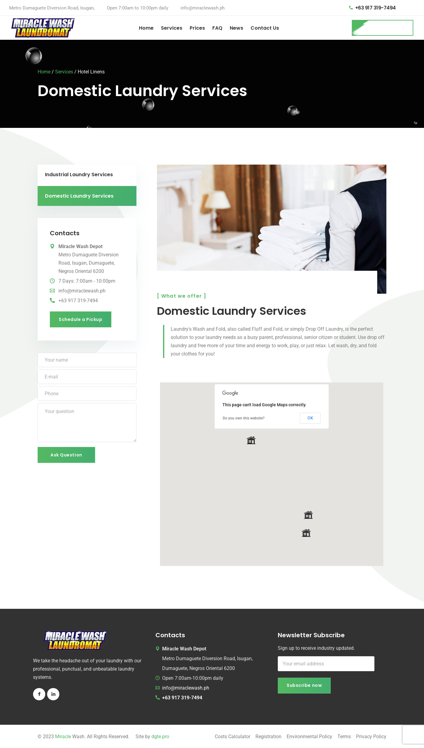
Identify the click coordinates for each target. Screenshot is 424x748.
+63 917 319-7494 (375, 7)
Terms (344, 736)
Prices (197, 28)
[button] (251, 440)
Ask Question (66, 455)
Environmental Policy (309, 736)
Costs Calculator (232, 736)
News (236, 28)
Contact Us (265, 28)
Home (146, 28)
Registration (268, 736)
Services (171, 28)
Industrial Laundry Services (79, 174)
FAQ (217, 28)
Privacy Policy (371, 736)
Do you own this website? (244, 418)
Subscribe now (304, 685)
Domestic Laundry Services (79, 195)
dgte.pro (160, 736)
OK (310, 417)
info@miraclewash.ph (202, 8)
